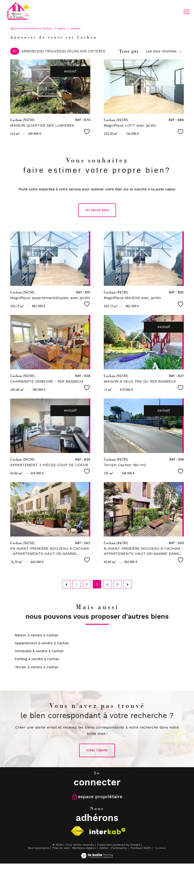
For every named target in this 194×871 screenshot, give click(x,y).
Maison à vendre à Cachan (36, 635)
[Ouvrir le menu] (186, 11)
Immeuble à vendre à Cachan (39, 651)
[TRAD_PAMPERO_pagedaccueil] (18, 19)
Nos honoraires (38, 848)
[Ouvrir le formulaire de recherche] (172, 12)
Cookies (160, 848)
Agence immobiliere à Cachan (31, 28)
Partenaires (119, 848)
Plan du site (60, 848)
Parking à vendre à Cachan (37, 659)
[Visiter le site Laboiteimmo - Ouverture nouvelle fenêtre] (97, 857)
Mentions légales (84, 848)
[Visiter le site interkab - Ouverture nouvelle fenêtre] (107, 831)
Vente (61, 28)
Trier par (129, 51)
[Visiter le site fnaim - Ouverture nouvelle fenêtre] (77, 831)
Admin (103, 848)
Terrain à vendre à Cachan (36, 667)
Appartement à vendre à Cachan (42, 643)
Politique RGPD (140, 848)
